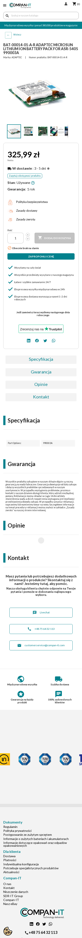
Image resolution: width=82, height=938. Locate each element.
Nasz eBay (10, 890)
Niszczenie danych (15, 878)
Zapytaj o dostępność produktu (25, 175)
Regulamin (10, 813)
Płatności (9, 846)
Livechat (41, 599)
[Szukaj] (41, 15)
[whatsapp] (53, 340)
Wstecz (17, 34)
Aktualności (11, 858)
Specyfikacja (41, 359)
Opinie (41, 384)
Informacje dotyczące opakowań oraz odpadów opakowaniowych (35, 830)
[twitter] (45, 340)
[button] (64, 66)
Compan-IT (11, 886)
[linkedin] (28, 340)
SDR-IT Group (13, 882)
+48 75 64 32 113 (41, 615)
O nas (7, 870)
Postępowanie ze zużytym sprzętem (27, 820)
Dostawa (9, 842)
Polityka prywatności (17, 816)
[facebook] (37, 340)
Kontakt (41, 396)
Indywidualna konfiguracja (21, 850)
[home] (20, 5)
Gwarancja (41, 371)
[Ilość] (15, 238)
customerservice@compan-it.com (41, 631)
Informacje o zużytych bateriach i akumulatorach (36, 825)
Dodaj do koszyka (54, 238)
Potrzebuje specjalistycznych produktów (31, 854)
